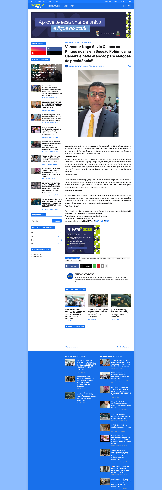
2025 (46, 240)
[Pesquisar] (41, 221)
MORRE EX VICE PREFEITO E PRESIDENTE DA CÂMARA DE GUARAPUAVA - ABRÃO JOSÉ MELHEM (52, 105)
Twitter (122, 1)
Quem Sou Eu (41, 1)
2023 (46, 233)
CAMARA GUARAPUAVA (83, 42)
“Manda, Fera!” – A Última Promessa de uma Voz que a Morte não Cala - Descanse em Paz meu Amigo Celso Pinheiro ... (51, 145)
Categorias (68, 6)
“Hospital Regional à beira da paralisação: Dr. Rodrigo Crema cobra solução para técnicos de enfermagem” (51, 117)
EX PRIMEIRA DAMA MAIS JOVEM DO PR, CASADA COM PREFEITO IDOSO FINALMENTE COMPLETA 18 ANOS (51, 172)
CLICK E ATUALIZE (53, 6)
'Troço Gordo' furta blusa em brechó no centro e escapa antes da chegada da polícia (121, 404)
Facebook (116, 1)
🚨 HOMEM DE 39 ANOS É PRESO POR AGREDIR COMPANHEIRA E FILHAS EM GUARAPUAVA (120, 469)
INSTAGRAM (99, 221)
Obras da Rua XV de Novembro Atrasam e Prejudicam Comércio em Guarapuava (120, 375)
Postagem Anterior (72, 347)
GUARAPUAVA (101, 258)
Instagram (108, 1)
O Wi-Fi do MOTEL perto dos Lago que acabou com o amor (121, 427)
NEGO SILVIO (125, 258)
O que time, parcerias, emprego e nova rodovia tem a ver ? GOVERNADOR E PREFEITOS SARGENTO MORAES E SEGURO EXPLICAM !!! (75, 313)
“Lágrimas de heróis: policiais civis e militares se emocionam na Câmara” (120, 416)
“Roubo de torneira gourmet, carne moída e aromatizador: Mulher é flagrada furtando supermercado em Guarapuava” (98, 313)
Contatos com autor (53, 1)
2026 (46, 244)
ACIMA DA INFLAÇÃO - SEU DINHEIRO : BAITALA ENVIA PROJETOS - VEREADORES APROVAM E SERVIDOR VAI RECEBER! (52, 203)
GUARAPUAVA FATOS (113, 258)
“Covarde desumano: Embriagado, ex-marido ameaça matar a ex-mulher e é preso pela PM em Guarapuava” (121, 313)
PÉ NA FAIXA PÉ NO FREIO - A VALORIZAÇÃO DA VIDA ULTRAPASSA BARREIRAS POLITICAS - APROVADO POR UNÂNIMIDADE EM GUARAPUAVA (51, 187)
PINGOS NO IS (70, 260)
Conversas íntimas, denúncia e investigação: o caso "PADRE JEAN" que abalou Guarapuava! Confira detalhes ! (51, 131)
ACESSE (33, 1)
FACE (107, 221)
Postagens (37, 254)
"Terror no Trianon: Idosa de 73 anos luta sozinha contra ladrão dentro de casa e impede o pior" (51, 159)
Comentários (38, 256)
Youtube (128, 1)
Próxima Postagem (123, 347)
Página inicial (69, 42)
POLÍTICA (78, 260)
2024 (46, 236)
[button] (124, 6)
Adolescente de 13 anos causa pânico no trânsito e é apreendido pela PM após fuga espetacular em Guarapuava (121, 482)
